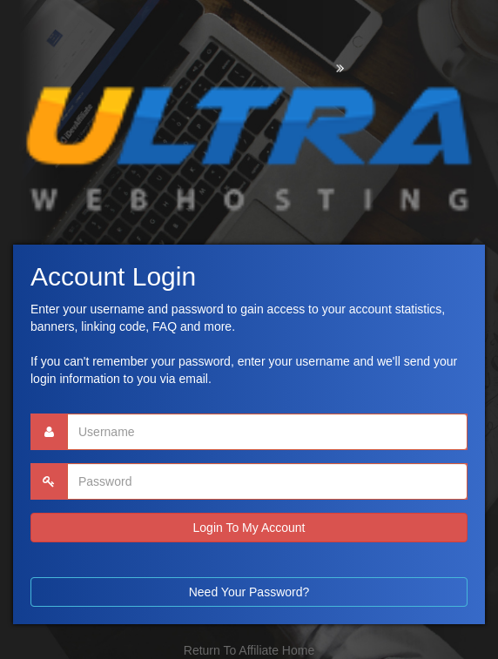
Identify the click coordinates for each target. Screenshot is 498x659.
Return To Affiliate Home (249, 650)
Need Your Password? (249, 592)
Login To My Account (249, 528)
